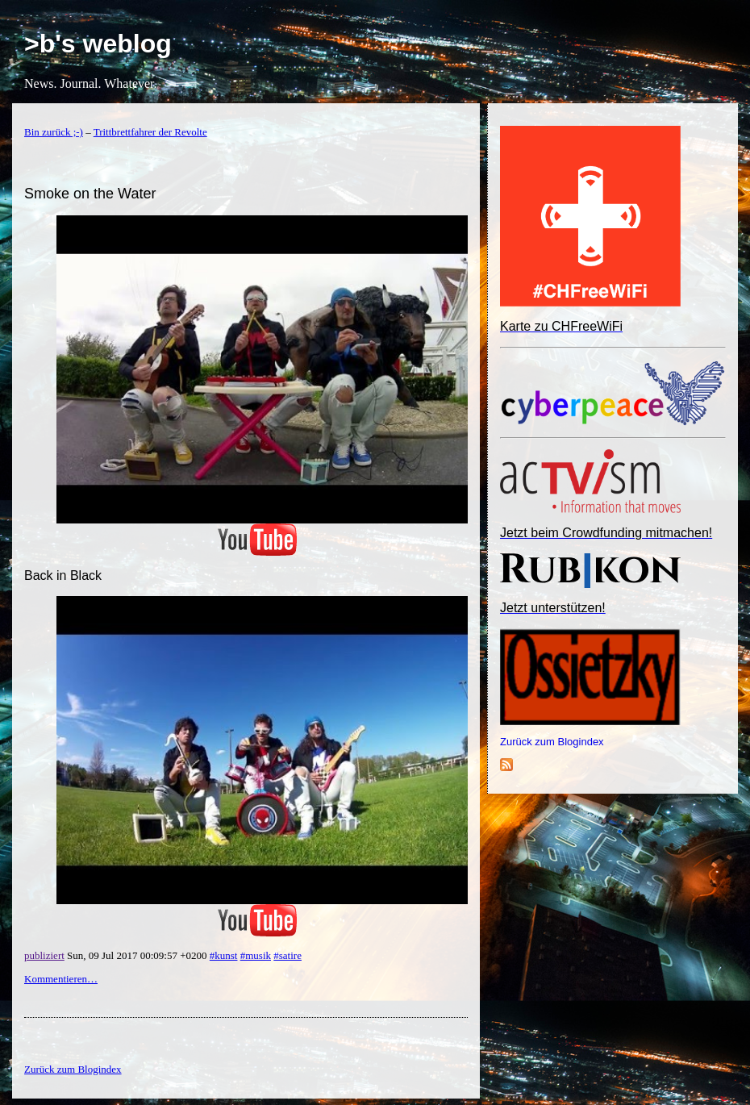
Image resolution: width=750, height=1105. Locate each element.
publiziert (44, 955)
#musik (255, 955)
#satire (287, 955)
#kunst (224, 955)
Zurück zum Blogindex (552, 742)
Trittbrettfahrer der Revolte (150, 132)
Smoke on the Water (90, 194)
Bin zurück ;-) (53, 132)
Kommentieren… (61, 979)
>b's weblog (98, 43)
